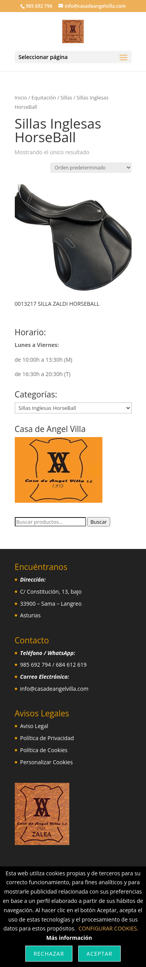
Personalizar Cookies (46, 762)
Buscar (98, 521)
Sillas (66, 97)
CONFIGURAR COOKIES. (109, 928)
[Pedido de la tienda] (91, 167)
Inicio (21, 97)
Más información (69, 937)
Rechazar (48, 953)
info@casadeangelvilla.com (54, 688)
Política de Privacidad (47, 738)
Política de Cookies (44, 750)
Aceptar (99, 953)
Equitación (44, 97)
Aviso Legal (34, 726)
